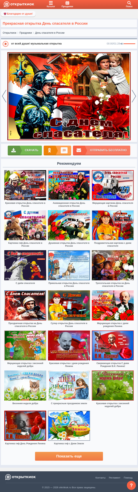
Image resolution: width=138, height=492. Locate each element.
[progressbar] (129, 44)
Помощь (128, 477)
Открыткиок (9, 32)
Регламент (114, 477)
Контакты (100, 477)
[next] (134, 96)
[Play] (5, 44)
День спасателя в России (50, 32)
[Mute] (122, 44)
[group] (69, 44)
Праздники (25, 32)
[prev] (4, 96)
